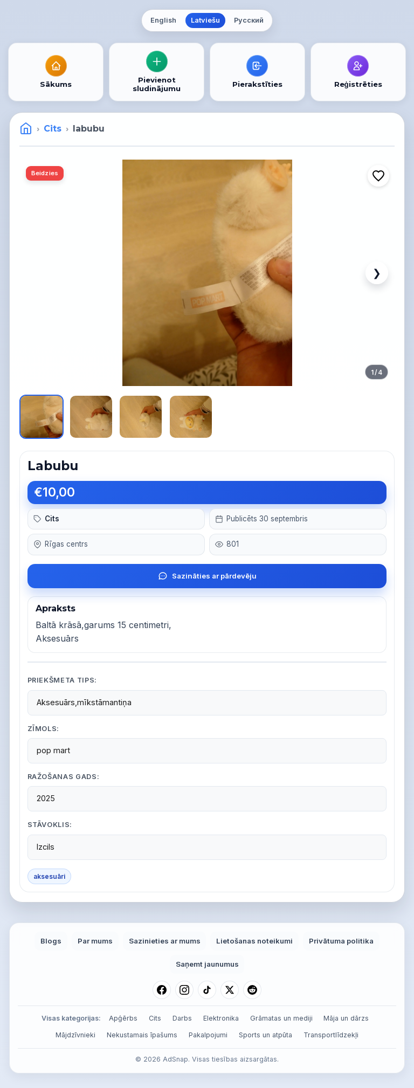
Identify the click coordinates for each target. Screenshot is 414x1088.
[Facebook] (162, 990)
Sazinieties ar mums (165, 940)
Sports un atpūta (265, 1035)
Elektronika (221, 1018)
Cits (52, 128)
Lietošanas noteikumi (254, 940)
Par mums (95, 940)
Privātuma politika (341, 940)
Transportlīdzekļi (330, 1035)
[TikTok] (207, 990)
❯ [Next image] (376, 272)
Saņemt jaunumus (207, 964)
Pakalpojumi (208, 1035)
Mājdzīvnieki (75, 1035)
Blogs (50, 940)
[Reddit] (252, 990)
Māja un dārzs (346, 1018)
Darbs (182, 1018)
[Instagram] (184, 990)
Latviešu (205, 20)
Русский (249, 20)
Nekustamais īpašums (142, 1035)
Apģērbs (123, 1018)
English (163, 20)
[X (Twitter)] (229, 990)
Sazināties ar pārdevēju (207, 576)
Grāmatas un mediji (281, 1018)
